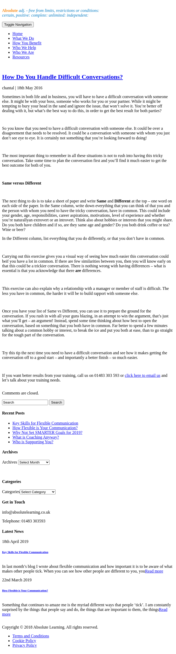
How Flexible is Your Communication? (45, 428)
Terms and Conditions (30, 636)
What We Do (23, 38)
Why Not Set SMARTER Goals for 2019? (47, 432)
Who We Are (23, 52)
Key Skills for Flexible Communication (45, 423)
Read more (154, 571)
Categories (11, 491)
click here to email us (142, 375)
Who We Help (24, 47)
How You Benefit (27, 43)
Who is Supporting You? (32, 442)
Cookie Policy (24, 640)
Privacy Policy (24, 645)
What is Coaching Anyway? (35, 437)
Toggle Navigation (18, 24)
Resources (21, 57)
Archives (9, 462)
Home (17, 33)
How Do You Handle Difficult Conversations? (62, 76)
